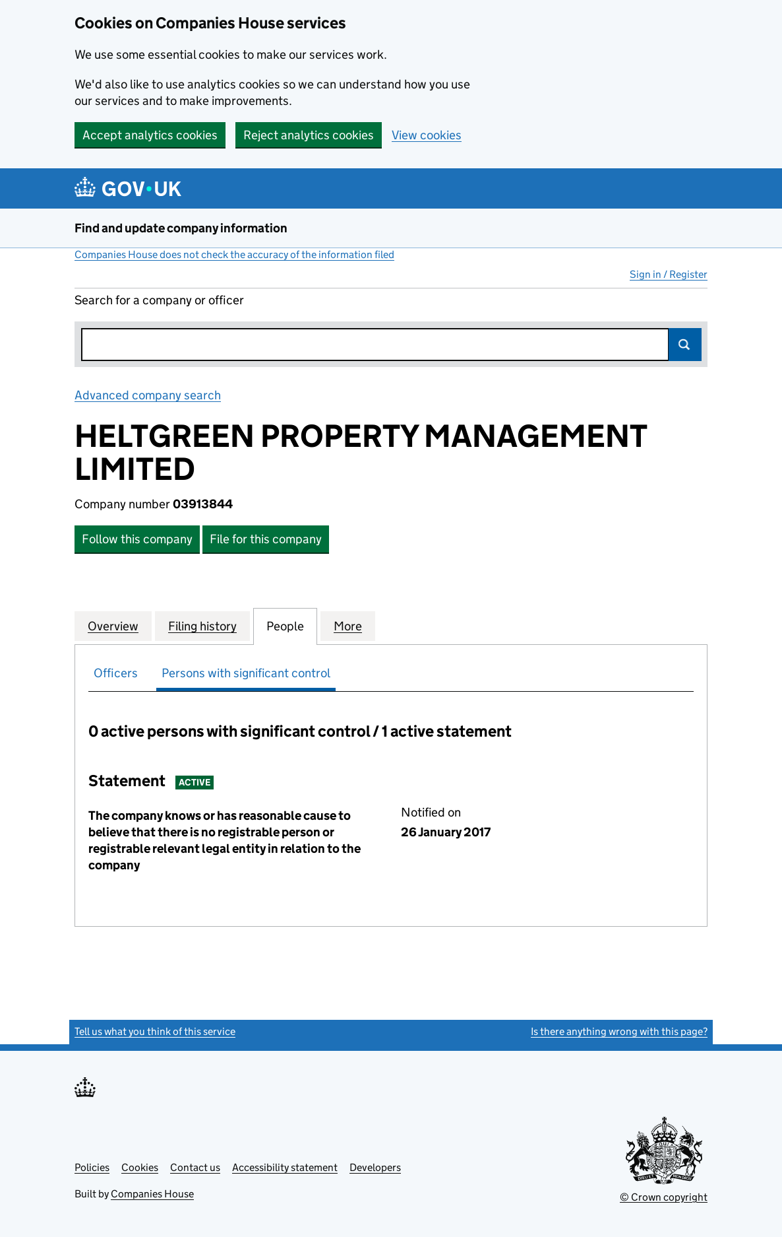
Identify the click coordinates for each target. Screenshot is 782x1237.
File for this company (266, 539)
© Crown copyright (663, 1197)
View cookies (427, 135)
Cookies (139, 1167)
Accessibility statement (285, 1167)
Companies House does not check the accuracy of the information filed (234, 254)
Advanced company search (148, 395)
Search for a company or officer (159, 300)
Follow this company (137, 539)
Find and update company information (181, 228)
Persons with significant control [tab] (246, 673)
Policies (92, 1167)
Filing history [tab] (202, 626)
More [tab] (348, 626)
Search (685, 344)
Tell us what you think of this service (155, 1031)
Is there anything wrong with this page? (619, 1031)
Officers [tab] (116, 673)
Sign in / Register (668, 274)
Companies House (152, 1193)
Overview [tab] (113, 626)
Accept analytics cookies (150, 135)
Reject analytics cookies (308, 135)
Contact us (195, 1167)
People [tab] (285, 626)
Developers (375, 1167)
